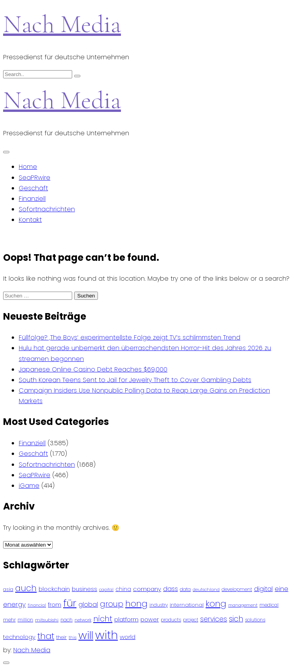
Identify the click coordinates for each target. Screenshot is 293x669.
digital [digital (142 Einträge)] (263, 588)
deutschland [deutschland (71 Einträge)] (206, 590)
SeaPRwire (34, 177)
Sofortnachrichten (47, 209)
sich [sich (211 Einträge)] (236, 619)
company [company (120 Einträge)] (147, 589)
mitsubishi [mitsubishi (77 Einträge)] (47, 620)
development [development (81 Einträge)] (237, 589)
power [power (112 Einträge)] (149, 619)
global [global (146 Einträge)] (88, 604)
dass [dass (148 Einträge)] (170, 588)
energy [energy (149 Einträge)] (14, 604)
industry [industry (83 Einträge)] (158, 605)
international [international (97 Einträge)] (187, 605)
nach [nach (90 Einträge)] (66, 619)
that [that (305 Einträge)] (45, 636)
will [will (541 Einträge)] (85, 635)
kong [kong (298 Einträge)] (216, 604)
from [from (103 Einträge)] (54, 605)
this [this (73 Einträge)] (72, 637)
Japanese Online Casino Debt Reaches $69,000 (93, 369)
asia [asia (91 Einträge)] (8, 589)
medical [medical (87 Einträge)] (269, 605)
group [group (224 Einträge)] (111, 603)
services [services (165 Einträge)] (213, 619)
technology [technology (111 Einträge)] (19, 637)
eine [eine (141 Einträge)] (281, 588)
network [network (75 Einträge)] (83, 620)
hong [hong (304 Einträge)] (136, 604)
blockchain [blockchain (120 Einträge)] (54, 589)
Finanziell (32, 198)
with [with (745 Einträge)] (106, 635)
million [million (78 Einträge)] (25, 620)
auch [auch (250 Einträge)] (26, 588)
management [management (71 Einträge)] (242, 605)
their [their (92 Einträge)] (61, 637)
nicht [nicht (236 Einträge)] (102, 618)
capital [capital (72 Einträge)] (106, 590)
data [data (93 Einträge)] (185, 589)
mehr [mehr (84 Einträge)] (9, 619)
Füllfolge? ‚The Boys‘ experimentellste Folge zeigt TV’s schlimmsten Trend (129, 337)
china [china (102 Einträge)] (123, 589)
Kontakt (30, 219)
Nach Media (62, 24)
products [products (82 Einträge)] (171, 619)
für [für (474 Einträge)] (69, 603)
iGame (29, 485)
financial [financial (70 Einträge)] (37, 605)
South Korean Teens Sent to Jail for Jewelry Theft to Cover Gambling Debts (135, 379)
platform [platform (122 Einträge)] (126, 619)
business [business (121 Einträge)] (84, 589)
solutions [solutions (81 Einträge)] (255, 620)
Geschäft (33, 188)
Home (28, 166)
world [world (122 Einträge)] (127, 637)
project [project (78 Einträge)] (190, 620)
